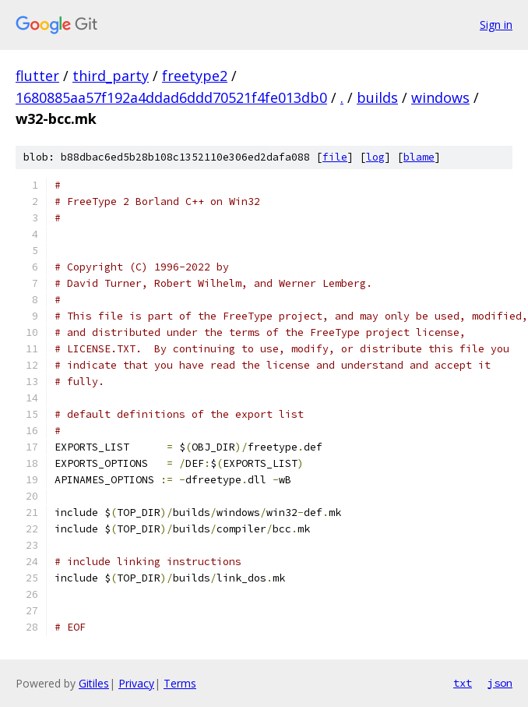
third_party (110, 75)
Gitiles (94, 683)
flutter (37, 75)
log (375, 157)
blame (419, 157)
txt (462, 683)
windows (440, 97)
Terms (180, 683)
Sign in (496, 24)
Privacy (136, 683)
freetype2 (194, 75)
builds (377, 97)
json (500, 683)
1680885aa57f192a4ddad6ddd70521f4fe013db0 (171, 97)
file (334, 157)
